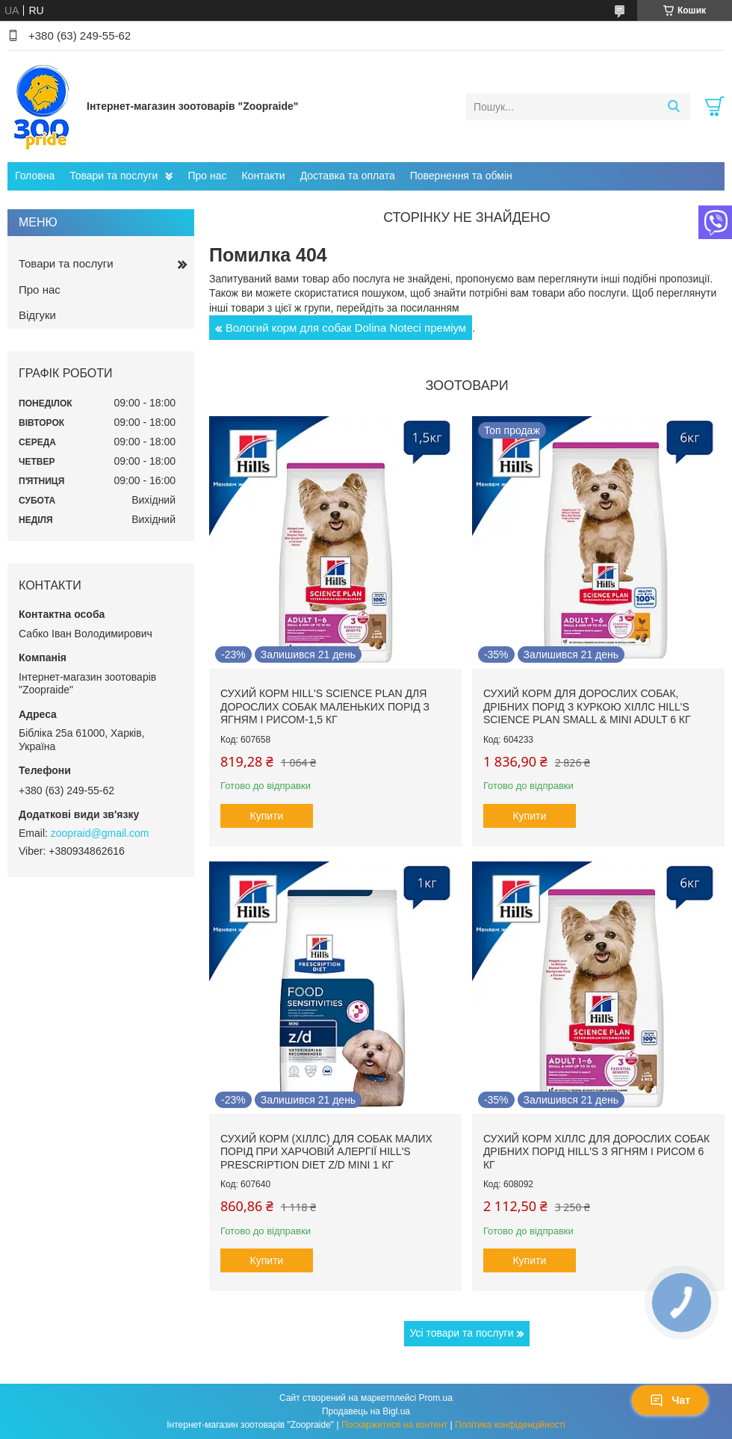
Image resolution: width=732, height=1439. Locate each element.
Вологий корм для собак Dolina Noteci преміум (346, 327)
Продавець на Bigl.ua (366, 1411)
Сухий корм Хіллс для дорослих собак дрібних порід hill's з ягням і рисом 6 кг (596, 1152)
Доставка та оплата (347, 176)
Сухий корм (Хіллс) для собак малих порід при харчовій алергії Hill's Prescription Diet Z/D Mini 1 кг (326, 1152)
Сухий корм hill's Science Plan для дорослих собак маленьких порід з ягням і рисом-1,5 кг (324, 706)
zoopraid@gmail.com (100, 833)
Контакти (263, 176)
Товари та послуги (113, 176)
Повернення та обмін (461, 176)
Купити (267, 816)
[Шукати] (673, 106)
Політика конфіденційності (510, 1425)
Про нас (206, 176)
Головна (35, 176)
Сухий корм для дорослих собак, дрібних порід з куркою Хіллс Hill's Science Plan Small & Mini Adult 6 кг (587, 706)
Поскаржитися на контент (394, 1425)
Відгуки (37, 315)
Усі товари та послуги (462, 1333)
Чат (670, 1400)
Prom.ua (436, 1398)
